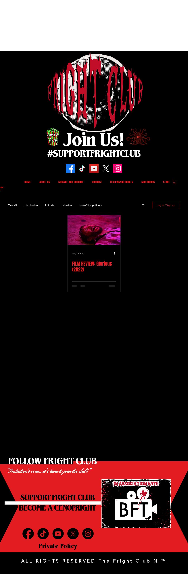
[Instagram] (117, 168)
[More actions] (115, 253)
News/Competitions (90, 205)
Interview (67, 205)
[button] (174, 182)
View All (12, 205)
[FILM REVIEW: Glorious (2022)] (94, 230)
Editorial (49, 205)
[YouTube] (94, 168)
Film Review (31, 205)
